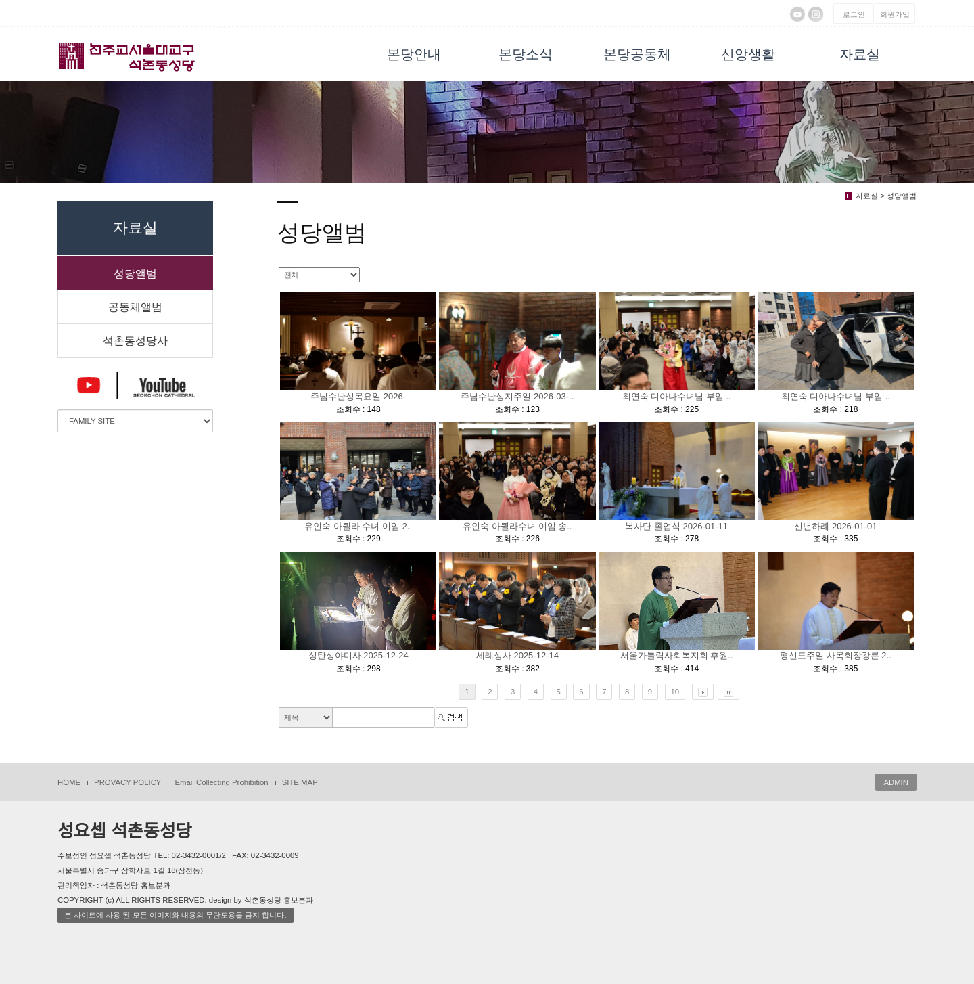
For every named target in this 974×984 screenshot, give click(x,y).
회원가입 (895, 14)
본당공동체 (637, 54)
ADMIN (895, 782)
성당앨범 (135, 273)
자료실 (859, 54)
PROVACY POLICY (127, 782)
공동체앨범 (135, 307)
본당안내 (414, 54)
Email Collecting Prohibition (221, 782)
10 (675, 692)
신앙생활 (748, 54)
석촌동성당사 (135, 340)
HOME (68, 782)
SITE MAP (300, 782)
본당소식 (525, 54)
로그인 (854, 14)
